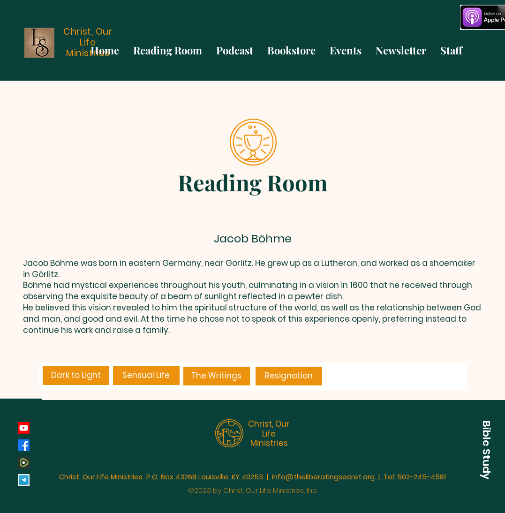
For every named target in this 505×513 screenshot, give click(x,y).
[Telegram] (24, 480)
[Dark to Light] (76, 375)
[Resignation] (289, 376)
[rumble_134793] (24, 462)
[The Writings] (216, 376)
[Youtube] (24, 428)
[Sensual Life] (146, 375)
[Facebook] (24, 445)
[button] (486, 449)
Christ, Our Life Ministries (269, 433)
